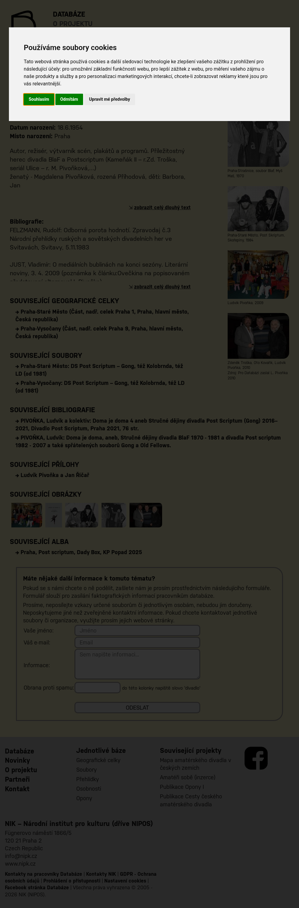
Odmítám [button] (69, 99)
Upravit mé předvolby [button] (109, 99)
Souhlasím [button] (39, 99)
